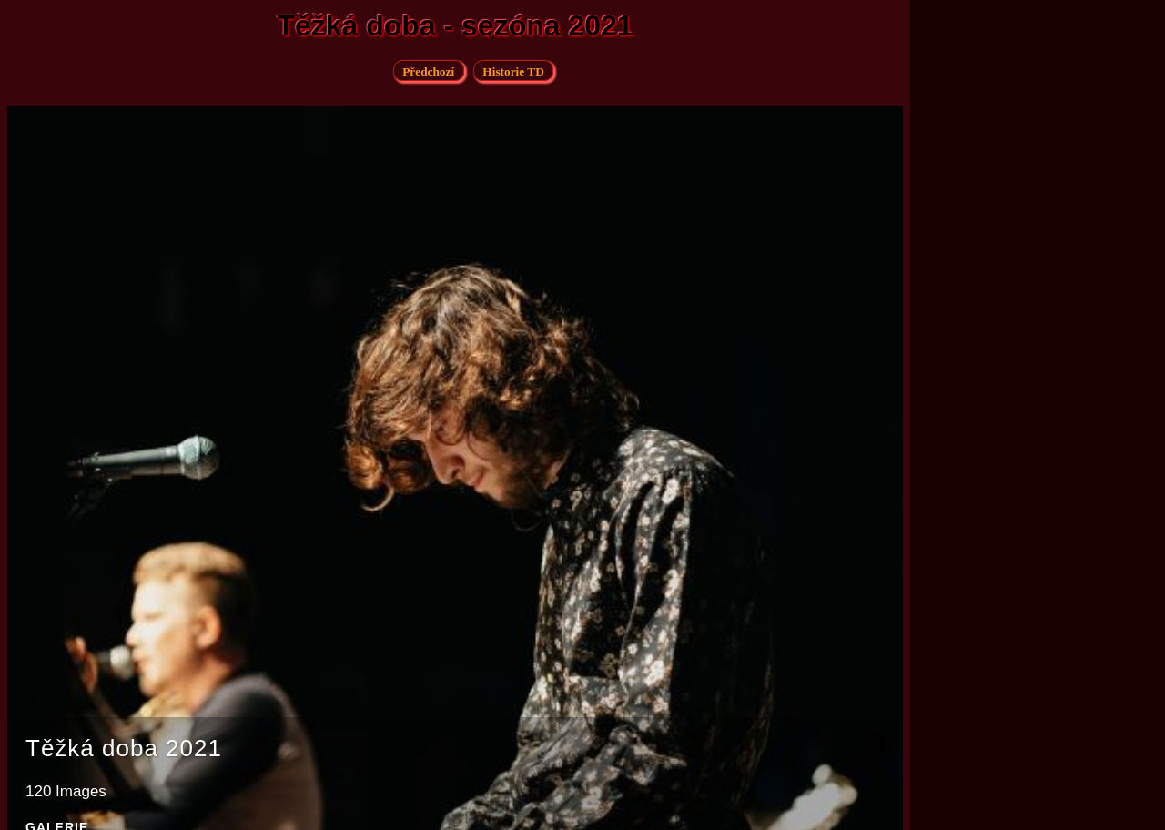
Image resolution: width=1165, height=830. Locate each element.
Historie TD (513, 71)
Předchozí (428, 71)
